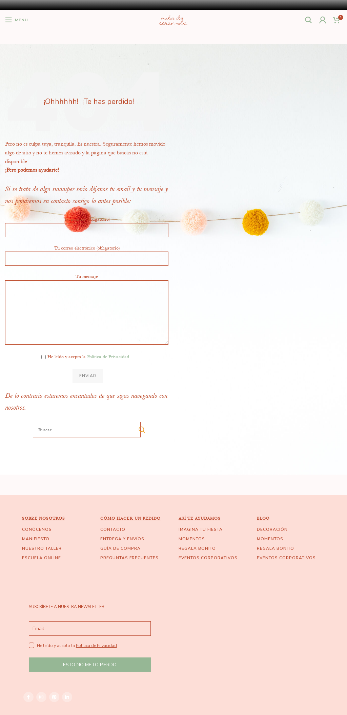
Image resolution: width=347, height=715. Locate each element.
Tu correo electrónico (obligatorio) (86, 253)
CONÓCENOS (37, 529)
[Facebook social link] (28, 697)
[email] (90, 628)
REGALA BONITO (197, 548)
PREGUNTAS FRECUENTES (129, 558)
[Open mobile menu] (17, 20)
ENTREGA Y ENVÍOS (122, 539)
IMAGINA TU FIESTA (201, 529)
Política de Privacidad (108, 356)
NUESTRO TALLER (42, 548)
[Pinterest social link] (54, 697)
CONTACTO (112, 529)
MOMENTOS (192, 539)
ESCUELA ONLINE (41, 558)
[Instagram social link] (41, 697)
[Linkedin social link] (67, 697)
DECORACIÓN (272, 529)
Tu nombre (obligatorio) (86, 224)
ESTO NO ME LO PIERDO (90, 665)
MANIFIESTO (35, 539)
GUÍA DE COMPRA (120, 548)
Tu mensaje (86, 294)
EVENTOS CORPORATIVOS (208, 558)
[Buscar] (309, 20)
